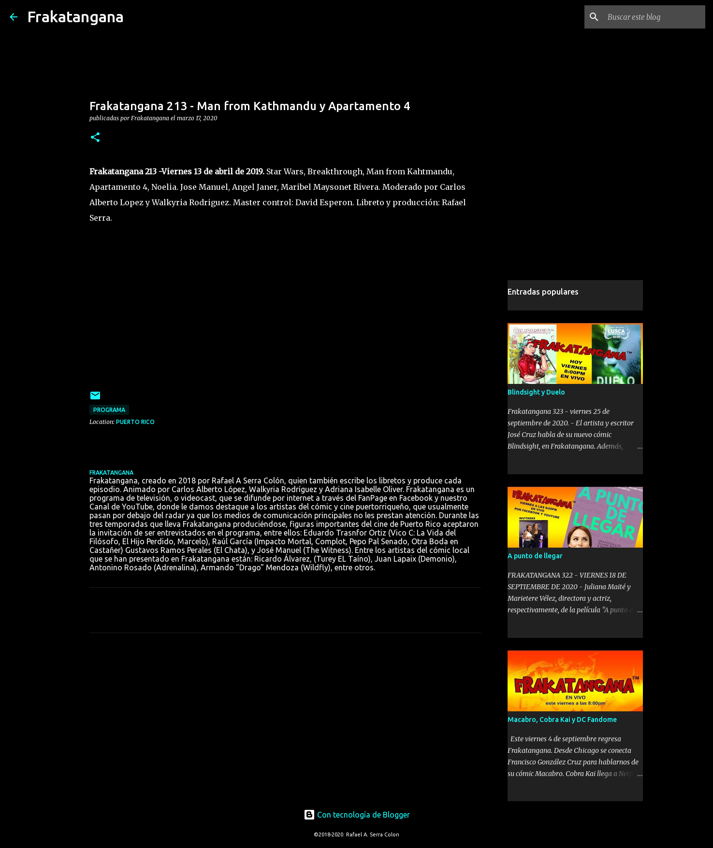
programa (109, 410)
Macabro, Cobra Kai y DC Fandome (562, 719)
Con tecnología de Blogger (357, 814)
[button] (95, 137)
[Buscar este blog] (654, 16)
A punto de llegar (535, 556)
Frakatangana (75, 16)
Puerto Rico (135, 422)
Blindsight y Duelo (536, 392)
